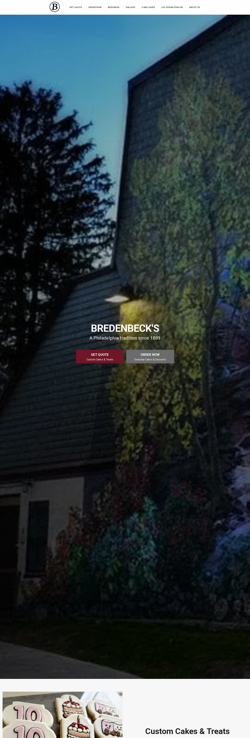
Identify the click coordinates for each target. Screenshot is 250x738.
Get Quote (75, 7)
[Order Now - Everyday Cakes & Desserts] (150, 356)
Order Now (95, 7)
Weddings (114, 7)
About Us (194, 7)
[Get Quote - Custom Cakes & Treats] (100, 356)
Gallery (131, 7)
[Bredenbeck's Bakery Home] (55, 11)
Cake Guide (148, 7)
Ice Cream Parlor (172, 7)
